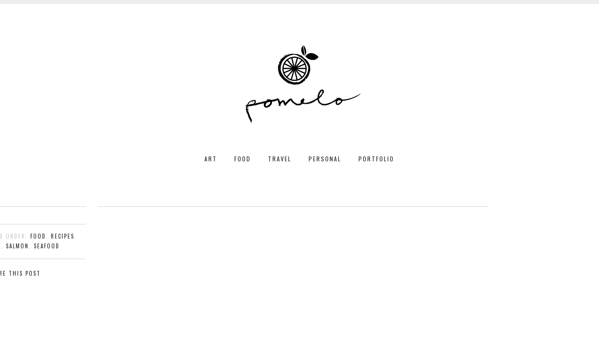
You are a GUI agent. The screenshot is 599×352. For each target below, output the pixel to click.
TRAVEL (279, 158)
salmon (17, 246)
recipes (62, 236)
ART (210, 158)
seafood (47, 246)
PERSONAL (325, 158)
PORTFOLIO (376, 158)
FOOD (242, 158)
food (38, 236)
